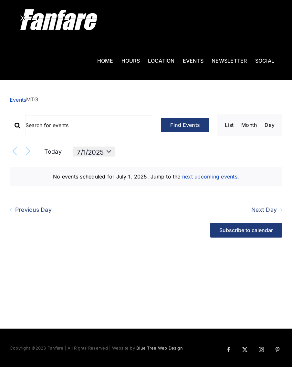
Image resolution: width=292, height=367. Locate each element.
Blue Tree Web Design (159, 348)
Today (53, 151)
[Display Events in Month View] (249, 125)
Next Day (264, 210)
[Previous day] (15, 152)
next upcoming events (209, 176)
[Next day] (28, 152)
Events (18, 100)
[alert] (146, 177)
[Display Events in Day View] (270, 125)
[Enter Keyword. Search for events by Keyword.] (89, 125)
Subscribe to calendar (246, 230)
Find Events (185, 125)
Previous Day (33, 210)
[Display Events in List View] (229, 125)
